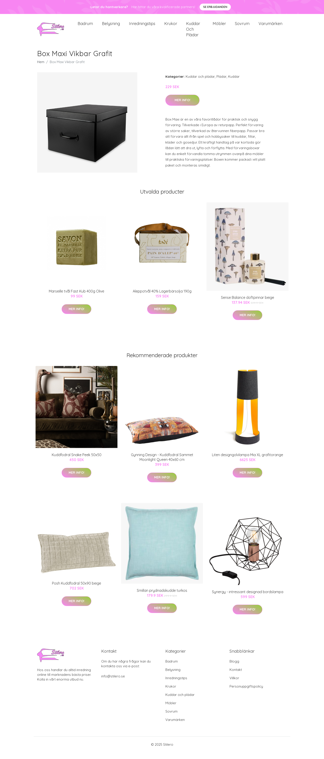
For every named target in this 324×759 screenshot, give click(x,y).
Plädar (221, 83)
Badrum (85, 27)
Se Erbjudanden (215, 7)
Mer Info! (182, 107)
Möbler (219, 27)
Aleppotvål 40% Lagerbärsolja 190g (162, 298)
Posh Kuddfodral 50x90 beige (76, 590)
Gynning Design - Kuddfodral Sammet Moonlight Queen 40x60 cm (162, 464)
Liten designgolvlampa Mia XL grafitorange (247, 461)
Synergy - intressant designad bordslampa (247, 598)
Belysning (111, 27)
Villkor (234, 685)
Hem (40, 68)
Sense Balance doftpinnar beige (247, 304)
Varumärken (270, 27)
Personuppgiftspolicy (246, 693)
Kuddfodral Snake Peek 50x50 (76, 461)
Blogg (234, 668)
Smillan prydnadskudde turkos (162, 597)
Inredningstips (142, 27)
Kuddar (234, 83)
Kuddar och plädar (193, 32)
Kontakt (236, 676)
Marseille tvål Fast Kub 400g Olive (76, 298)
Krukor (170, 27)
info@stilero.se (113, 683)
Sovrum (242, 27)
